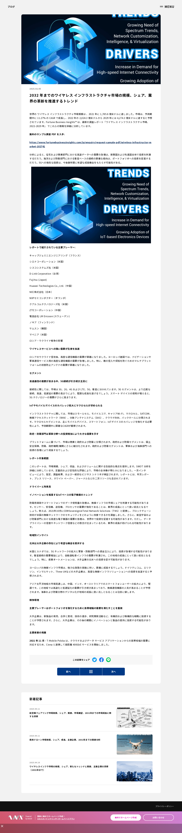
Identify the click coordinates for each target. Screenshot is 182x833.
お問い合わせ (158, 817)
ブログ (11, 6)
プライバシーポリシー (164, 806)
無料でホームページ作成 (126, 817)
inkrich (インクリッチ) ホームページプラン (56, 819)
